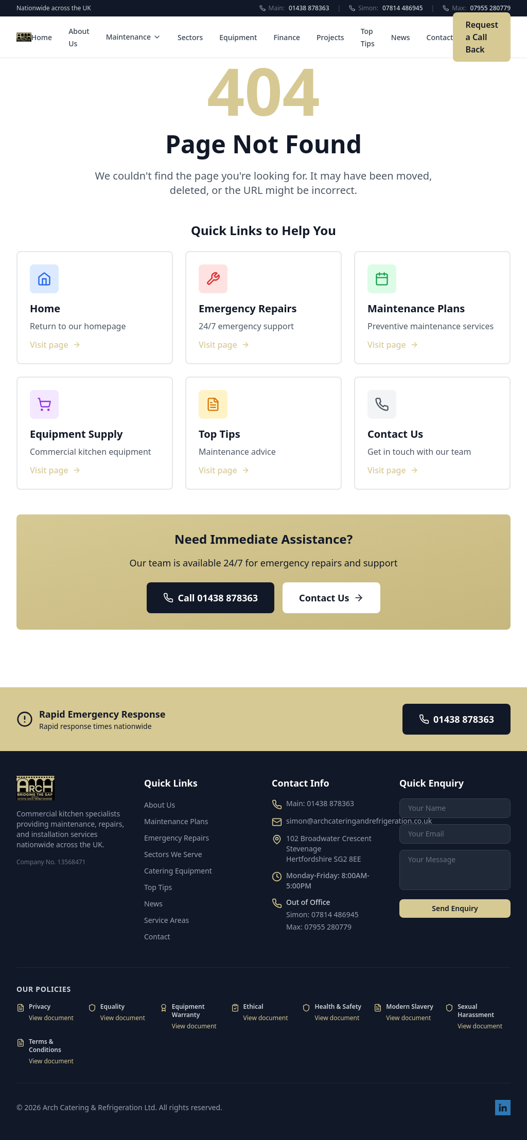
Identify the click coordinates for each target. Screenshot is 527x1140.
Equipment (238, 37)
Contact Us (331, 598)
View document (51, 1017)
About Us (159, 805)
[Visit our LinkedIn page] (503, 1107)
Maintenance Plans (176, 821)
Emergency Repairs (176, 838)
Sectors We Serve (173, 854)
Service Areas (166, 920)
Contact (440, 37)
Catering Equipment (178, 871)
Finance (286, 37)
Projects (330, 37)
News (400, 37)
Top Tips (158, 887)
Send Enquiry (455, 908)
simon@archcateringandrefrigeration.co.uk (359, 821)
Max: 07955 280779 (319, 927)
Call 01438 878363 (210, 598)
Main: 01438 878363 (320, 803)
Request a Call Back (481, 37)
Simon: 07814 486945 (322, 914)
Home (41, 37)
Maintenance (133, 37)
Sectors (190, 37)
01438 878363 (456, 719)
